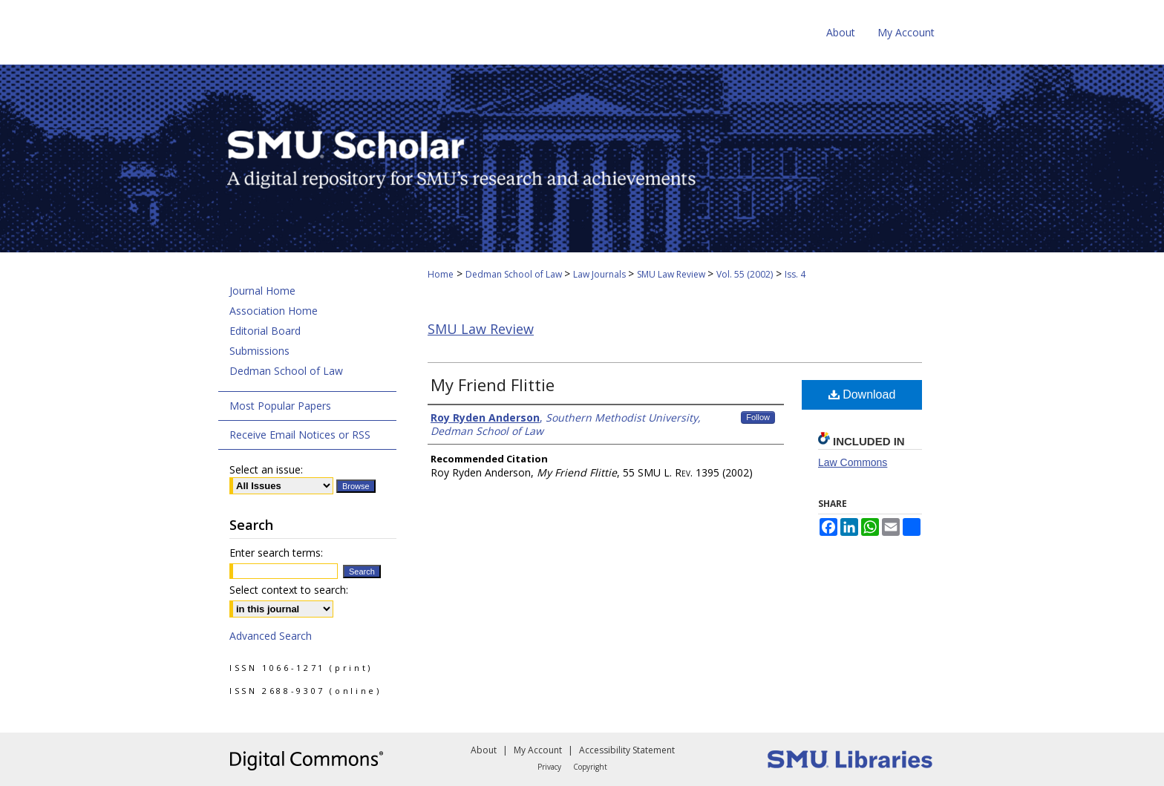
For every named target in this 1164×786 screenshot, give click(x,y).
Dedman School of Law (514, 274)
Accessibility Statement (627, 750)
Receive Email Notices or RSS (299, 435)
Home (441, 274)
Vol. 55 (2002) (744, 274)
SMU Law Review (672, 274)
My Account (538, 750)
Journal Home (262, 291)
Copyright (590, 767)
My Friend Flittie (493, 384)
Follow (758, 417)
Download (862, 394)
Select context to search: (288, 590)
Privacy (549, 767)
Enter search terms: (276, 553)
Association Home (273, 311)
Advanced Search (270, 636)
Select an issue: (266, 469)
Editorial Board (265, 331)
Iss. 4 (795, 274)
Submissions (259, 351)
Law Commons (852, 462)
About (484, 750)
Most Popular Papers (280, 406)
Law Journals (600, 274)
